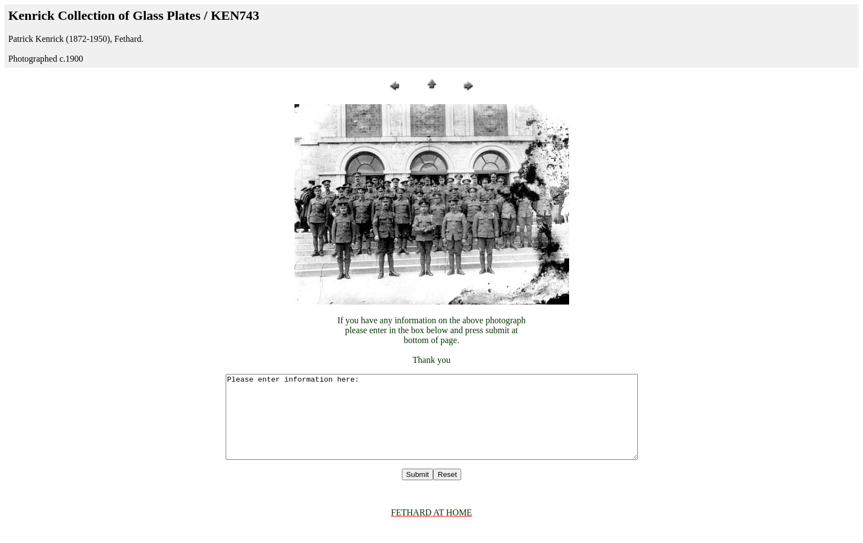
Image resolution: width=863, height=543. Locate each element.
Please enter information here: (431, 425)
